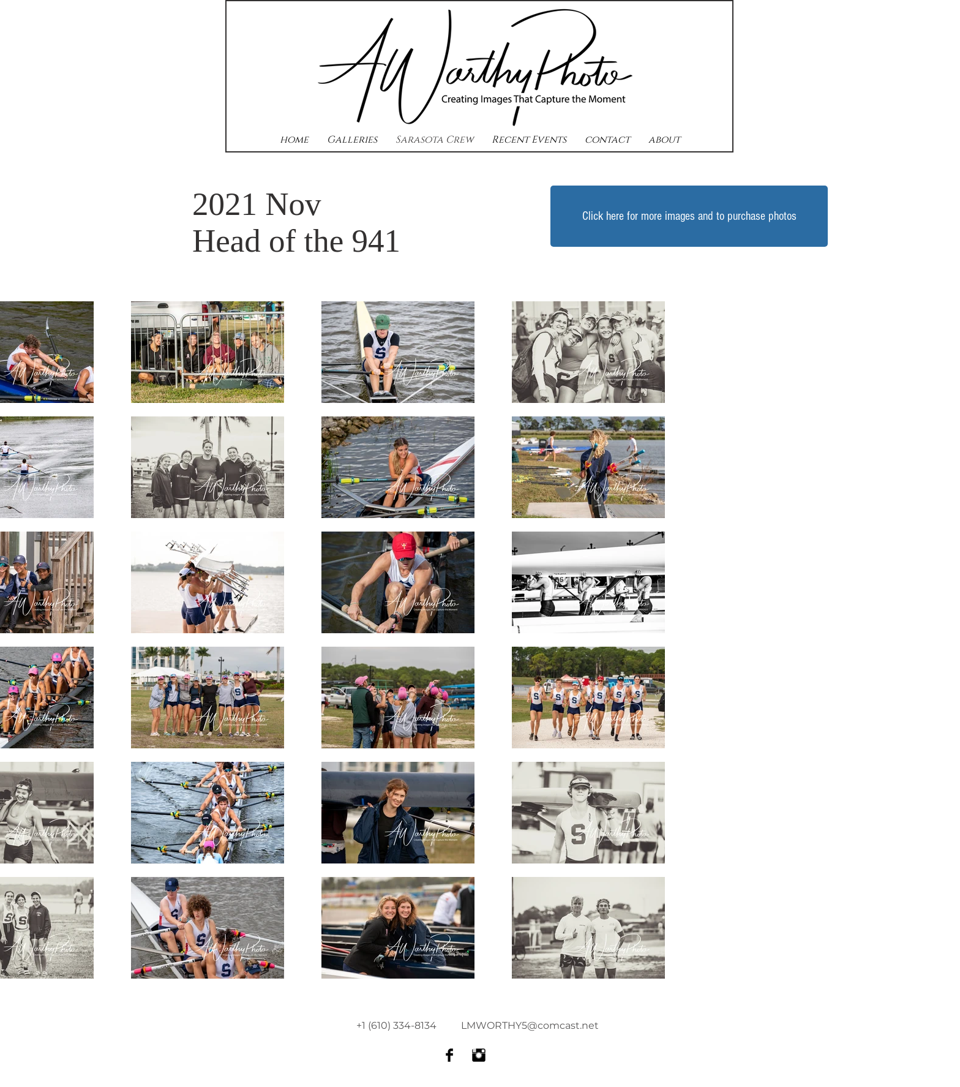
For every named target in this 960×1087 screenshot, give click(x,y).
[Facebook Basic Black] (449, 1055)
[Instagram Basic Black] (479, 1055)
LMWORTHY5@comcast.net (530, 1025)
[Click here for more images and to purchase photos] (689, 216)
